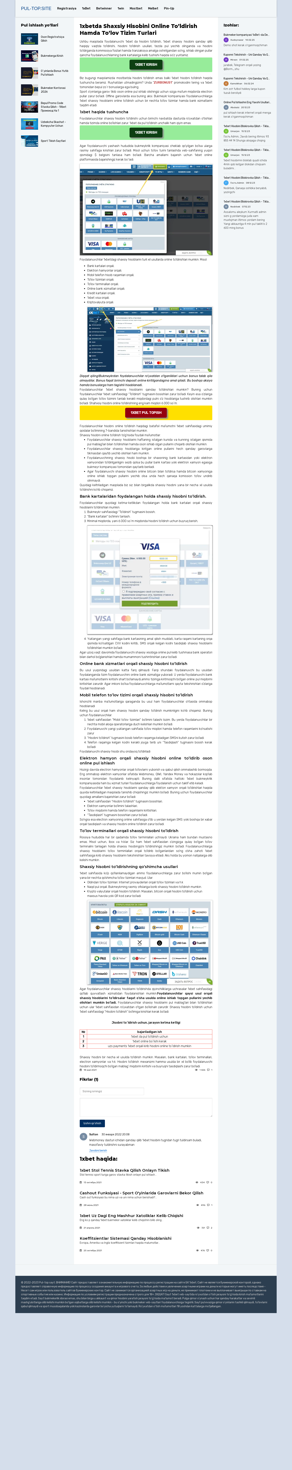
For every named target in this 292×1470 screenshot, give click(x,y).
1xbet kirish (146, 65)
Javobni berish (98, 1150)
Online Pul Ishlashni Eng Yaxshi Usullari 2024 (247, 102)
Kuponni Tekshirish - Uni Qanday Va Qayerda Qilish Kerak (247, 54)
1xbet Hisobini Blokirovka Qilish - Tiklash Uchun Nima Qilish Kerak (247, 126)
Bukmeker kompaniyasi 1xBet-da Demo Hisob (247, 34)
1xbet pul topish (146, 413)
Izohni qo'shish (92, 1123)
